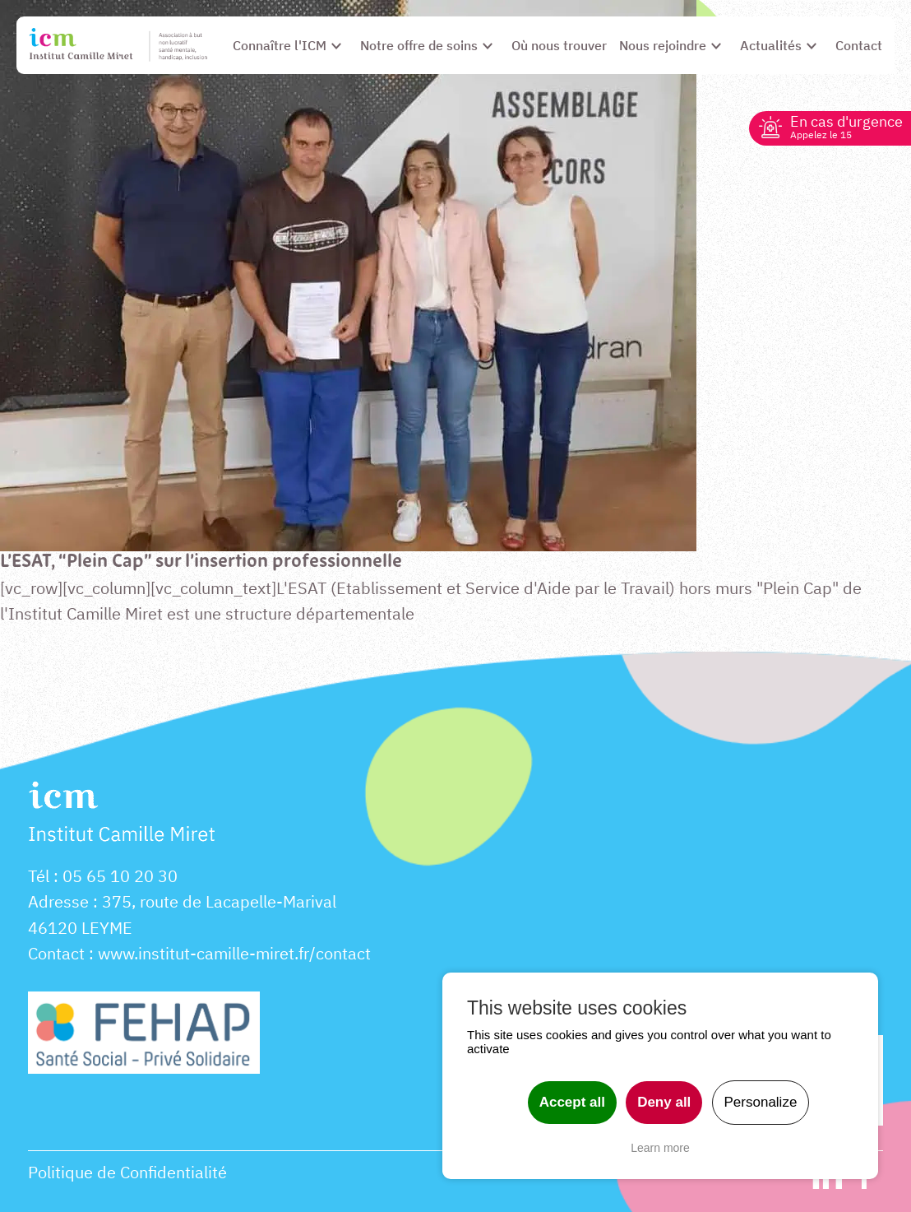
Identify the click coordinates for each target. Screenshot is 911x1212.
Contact (56, 953)
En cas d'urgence (846, 126)
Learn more (660, 1147)
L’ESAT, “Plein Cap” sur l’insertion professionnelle (201, 562)
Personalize (761, 1102)
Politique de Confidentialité (127, 1172)
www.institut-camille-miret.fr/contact (234, 953)
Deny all (664, 1102)
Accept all (572, 1102)
